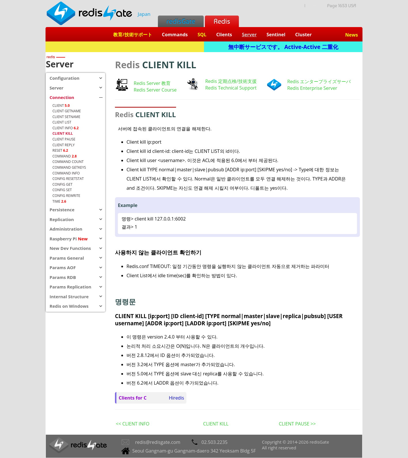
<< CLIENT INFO (132, 424)
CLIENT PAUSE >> (297, 424)
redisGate (181, 21)
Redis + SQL (124, 47)
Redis (222, 21)
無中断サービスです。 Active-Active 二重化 (283, 47)
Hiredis (176, 398)
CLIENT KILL (215, 424)
